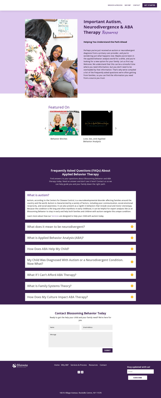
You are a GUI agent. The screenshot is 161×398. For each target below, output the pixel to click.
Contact (136, 5)
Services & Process (115, 5)
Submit (107, 350)
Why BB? (128, 5)
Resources (93, 365)
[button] (45, 128)
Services (55, 216)
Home (57, 365)
